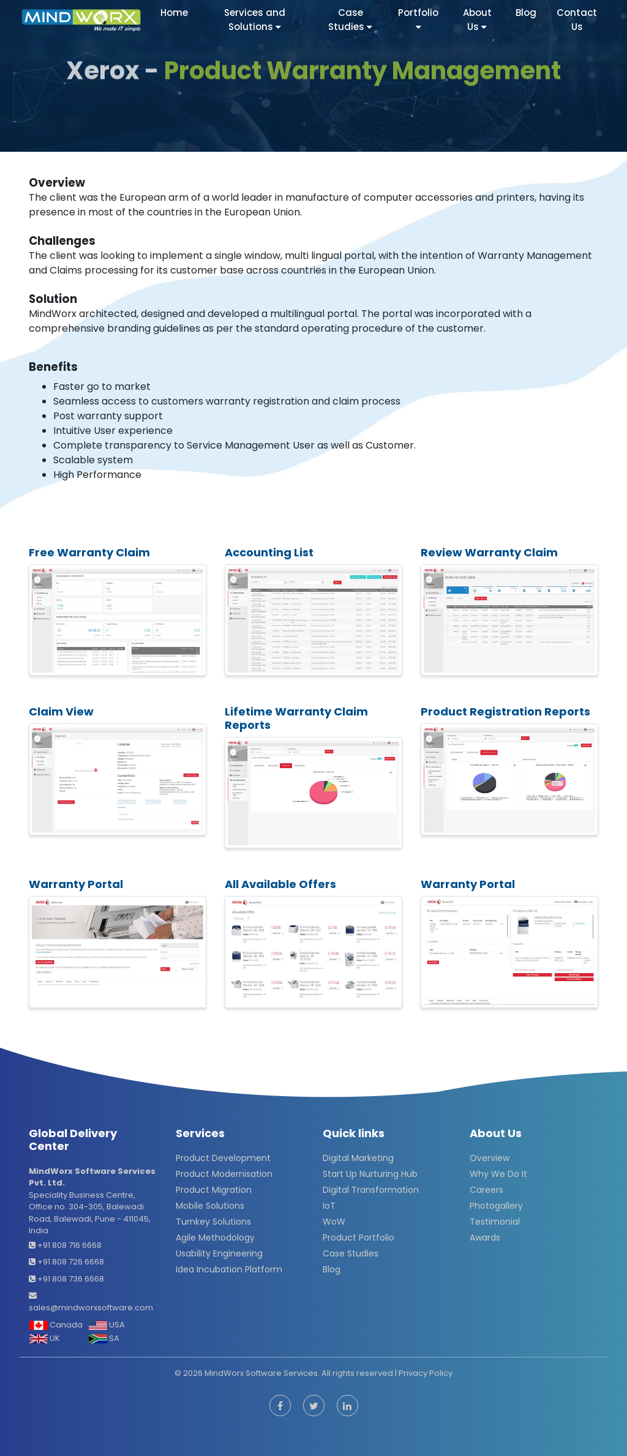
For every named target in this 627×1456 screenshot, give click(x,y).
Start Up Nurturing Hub (370, 1174)
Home (175, 12)
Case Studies (350, 1253)
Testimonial (495, 1221)
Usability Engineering (219, 1253)
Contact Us (577, 19)
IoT (329, 1206)
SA (104, 1338)
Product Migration (214, 1190)
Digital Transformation (371, 1190)
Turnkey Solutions (213, 1221)
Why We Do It (498, 1174)
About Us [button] (477, 19)
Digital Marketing (358, 1158)
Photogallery (496, 1206)
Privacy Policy (425, 1373)
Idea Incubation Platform (229, 1269)
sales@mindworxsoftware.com (91, 1307)
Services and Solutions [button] (254, 19)
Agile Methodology (215, 1237)
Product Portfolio (358, 1237)
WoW (334, 1221)
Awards (485, 1237)
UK (44, 1338)
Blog (526, 12)
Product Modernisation (224, 1174)
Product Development (223, 1158)
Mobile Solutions (210, 1206)
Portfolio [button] (418, 17)
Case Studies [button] (350, 19)
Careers (486, 1190)
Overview (489, 1158)
